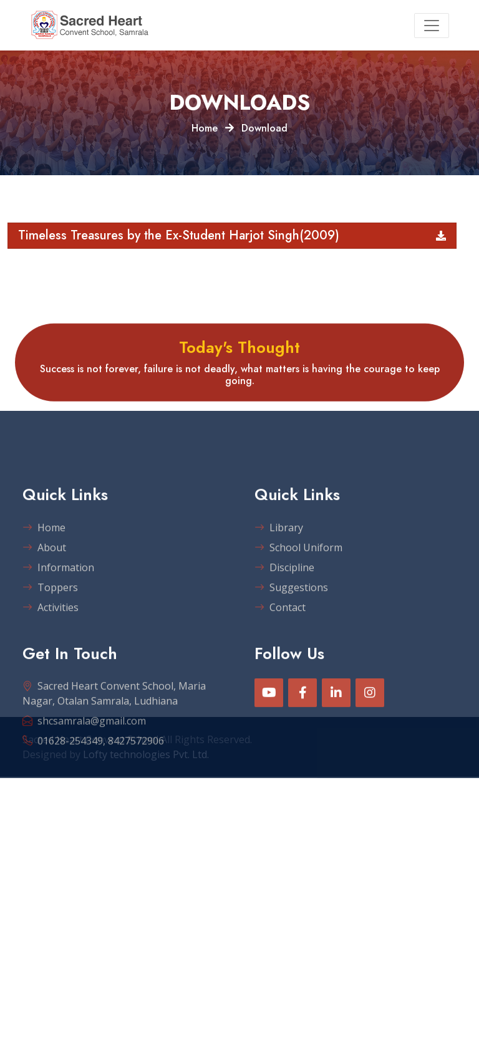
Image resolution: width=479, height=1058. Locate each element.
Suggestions (291, 626)
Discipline (284, 606)
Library (278, 566)
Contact (280, 646)
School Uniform (298, 586)
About (44, 586)
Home (204, 128)
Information (58, 606)
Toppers (50, 626)
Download (264, 128)
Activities (50, 646)
